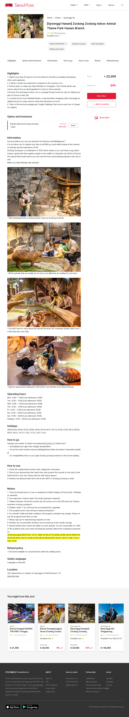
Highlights (11, 60)
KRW (86, 5)
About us (49, 678)
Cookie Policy (50, 692)
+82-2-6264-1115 (71, 678)
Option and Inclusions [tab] (31, 60)
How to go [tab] (68, 60)
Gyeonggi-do (69, 18)
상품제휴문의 (90, 678)
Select (73, 125)
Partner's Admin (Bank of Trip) (95, 688)
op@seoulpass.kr (72, 685)
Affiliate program (91, 682)
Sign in (99, 5)
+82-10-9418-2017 (72, 682)
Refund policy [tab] (113, 60)
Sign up (111, 5)
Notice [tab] (98, 60)
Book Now (101, 96)
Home (49, 18)
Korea (57, 18)
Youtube (109, 685)
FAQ (47, 682)
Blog (107, 688)
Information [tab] (52, 60)
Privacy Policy (50, 688)
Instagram (109, 682)
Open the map (13, 576)
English (73, 5)
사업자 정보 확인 (37, 685)
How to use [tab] (84, 60)
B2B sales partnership (93, 685)
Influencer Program (92, 692)
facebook (109, 678)
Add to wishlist (102, 104)
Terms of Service (51, 685)
